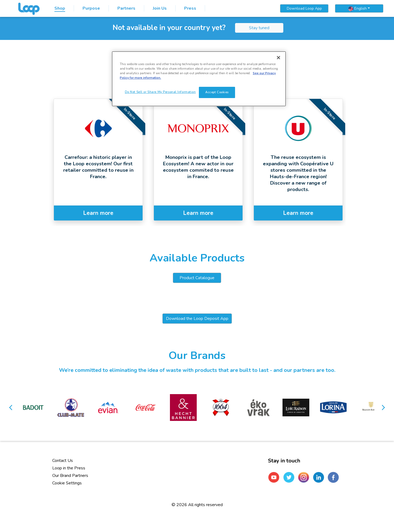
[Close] (278, 57)
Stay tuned (259, 28)
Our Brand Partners (70, 476)
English (357, 8)
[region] (199, 78)
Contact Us (62, 461)
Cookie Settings (67, 483)
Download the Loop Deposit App (197, 319)
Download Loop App (304, 8)
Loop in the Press (68, 468)
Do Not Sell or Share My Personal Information (160, 92)
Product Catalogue (197, 278)
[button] (11, 407)
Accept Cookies (217, 92)
